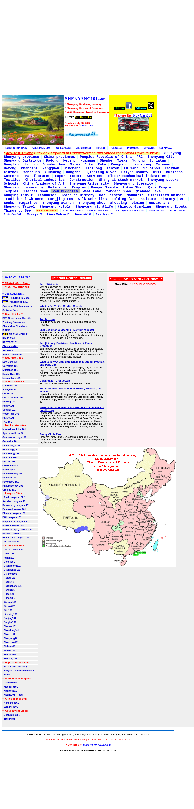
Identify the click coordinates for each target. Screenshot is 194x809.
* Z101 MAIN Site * (41, 148)
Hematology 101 (11, 445)
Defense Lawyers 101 (14, 509)
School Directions (12, 354)
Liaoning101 (9, 614)
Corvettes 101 (10, 366)
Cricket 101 (8, 393)
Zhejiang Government (14, 322)
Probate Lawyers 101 (13, 533)
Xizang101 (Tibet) (12, 694)
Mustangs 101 (34, 214)
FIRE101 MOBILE (15, 334)
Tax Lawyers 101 (11, 541)
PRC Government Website (16, 318)
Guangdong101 (11, 565)
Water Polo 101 (10, 413)
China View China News (15, 326)
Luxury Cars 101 (178, 210)
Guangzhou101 (11, 570)
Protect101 (133, 148)
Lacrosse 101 (9, 385)
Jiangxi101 (9, 606)
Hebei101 (8, 582)
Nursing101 (8, 461)
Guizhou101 (9, 574)
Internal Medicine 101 (58, 214)
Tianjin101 (8, 719)
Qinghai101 (9, 622)
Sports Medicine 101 (13, 433)
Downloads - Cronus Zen (55, 380)
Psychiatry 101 (10, 481)
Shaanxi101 (9, 626)
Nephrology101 (10, 453)
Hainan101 (8, 578)
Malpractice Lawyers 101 (16, 521)
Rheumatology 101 (12, 485)
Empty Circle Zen (50, 434)
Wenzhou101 (10, 707)
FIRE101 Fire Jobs (16, 297)
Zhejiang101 (9, 658)
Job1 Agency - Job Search (129, 210)
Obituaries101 (63, 148)
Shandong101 (10, 630)
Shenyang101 (10, 638)
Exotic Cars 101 (12, 214)
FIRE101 (100, 148)
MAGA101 (149, 148)
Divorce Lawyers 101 (13, 513)
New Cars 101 (156, 210)
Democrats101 (83, 214)
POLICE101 (116, 148)
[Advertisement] (79, 48)
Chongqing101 (11, 715)
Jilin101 (7, 610)
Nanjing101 (9, 618)
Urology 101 (9, 489)
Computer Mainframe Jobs (17, 306)
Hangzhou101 (10, 703)
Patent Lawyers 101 (13, 525)
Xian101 (7, 674)
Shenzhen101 (10, 642)
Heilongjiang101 (12, 586)
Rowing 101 (8, 401)
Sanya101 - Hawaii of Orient (18, 670)
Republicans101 (104, 214)
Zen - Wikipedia (49, 284)
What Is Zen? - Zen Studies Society (61, 306)
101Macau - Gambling (14, 666)
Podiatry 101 (9, 477)
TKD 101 (7, 422)
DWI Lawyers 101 (11, 517)
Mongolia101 (10, 686)
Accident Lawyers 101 (14, 501)
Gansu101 (8, 561)
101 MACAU (165, 148)
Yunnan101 (9, 654)
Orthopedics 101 (11, 465)
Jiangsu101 (9, 602)
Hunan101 (8, 598)
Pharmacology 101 (12, 473)
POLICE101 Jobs (15, 301)
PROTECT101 (9, 342)
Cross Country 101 (12, 397)
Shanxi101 (8, 634)
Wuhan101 (8, 650)
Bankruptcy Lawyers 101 (16, 505)
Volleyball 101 (10, 389)
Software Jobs (10, 310)
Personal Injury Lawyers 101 (17, 529)
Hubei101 (8, 594)
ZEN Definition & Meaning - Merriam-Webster (67, 329)
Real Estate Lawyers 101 (15, 537)
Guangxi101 (9, 682)
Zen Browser (47, 319)
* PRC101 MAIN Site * (99, 210)
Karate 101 (8, 417)
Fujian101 (8, 557)
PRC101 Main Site (12, 549)
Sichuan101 (9, 646)
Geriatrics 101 (10, 441)
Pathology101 (9, 469)
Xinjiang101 (9, 690)
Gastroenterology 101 (14, 437)
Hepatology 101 (11, 449)
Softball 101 (8, 409)
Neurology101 (10, 457)
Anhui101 (8, 553)
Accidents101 (83, 148)
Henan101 (8, 590)
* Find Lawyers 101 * (13, 497)
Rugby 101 (8, 405)
